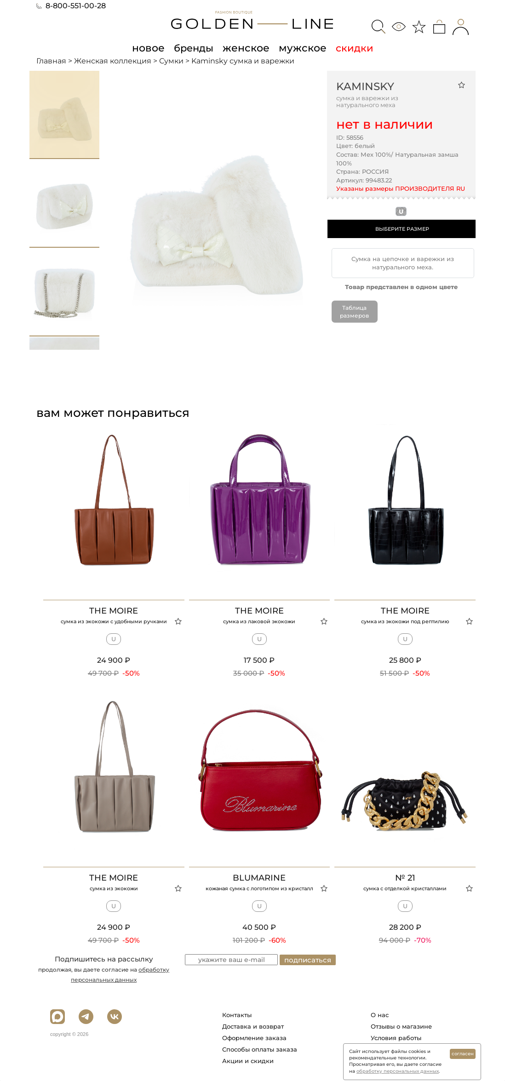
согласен (463, 1054)
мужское (299, 48)
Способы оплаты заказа (259, 1049)
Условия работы (396, 1037)
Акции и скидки (248, 1060)
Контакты (237, 1014)
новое (151, 48)
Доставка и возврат (253, 1026)
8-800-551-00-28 (71, 5)
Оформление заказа (254, 1037)
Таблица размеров (354, 311)
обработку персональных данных (397, 1071)
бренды (195, 48)
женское (246, 48)
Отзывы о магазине (401, 1026)
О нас (380, 1014)
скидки (350, 48)
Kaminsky (365, 86)
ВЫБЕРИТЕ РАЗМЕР (402, 229)
